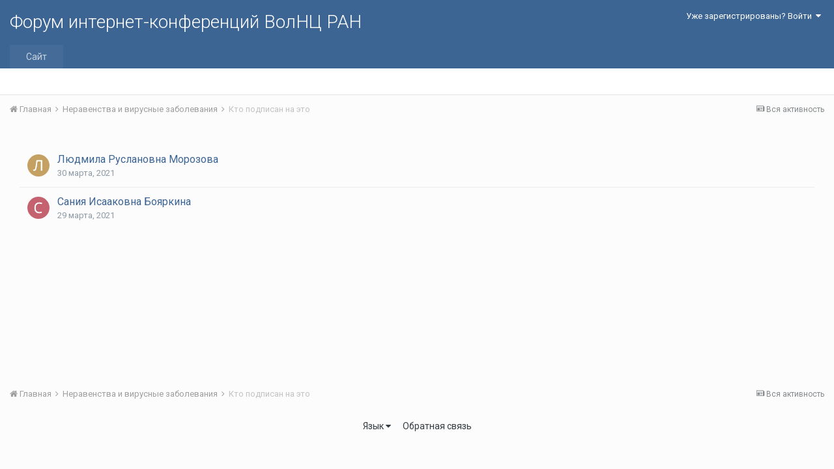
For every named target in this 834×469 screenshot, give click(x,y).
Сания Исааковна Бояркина (124, 201)
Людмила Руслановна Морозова (137, 159)
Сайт (36, 56)
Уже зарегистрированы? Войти (753, 16)
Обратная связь (437, 426)
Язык (377, 426)
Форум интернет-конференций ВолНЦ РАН (186, 22)
